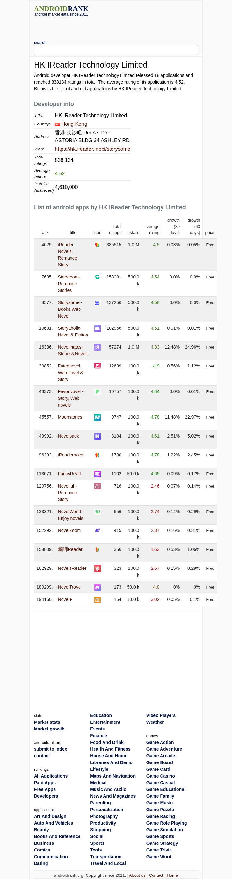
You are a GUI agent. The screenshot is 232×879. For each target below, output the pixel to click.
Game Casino (160, 775)
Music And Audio (108, 789)
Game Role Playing (166, 823)
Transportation (105, 856)
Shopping (100, 829)
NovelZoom (69, 530)
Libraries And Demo (111, 762)
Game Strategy (162, 843)
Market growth (49, 728)
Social (96, 836)
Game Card (158, 769)
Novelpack (68, 436)
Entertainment (105, 722)
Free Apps (45, 789)
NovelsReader (72, 568)
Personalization (106, 809)
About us (137, 875)
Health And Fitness (110, 749)
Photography (104, 816)
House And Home (108, 755)
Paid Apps (45, 782)
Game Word (158, 856)
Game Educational (166, 789)
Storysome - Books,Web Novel (70, 309)
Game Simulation (164, 829)
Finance (98, 735)
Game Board (159, 762)
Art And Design (50, 816)
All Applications (51, 775)
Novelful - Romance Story (67, 492)
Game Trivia (159, 849)
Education (101, 715)
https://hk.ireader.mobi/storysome (92, 149)
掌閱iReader (70, 549)
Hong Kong (74, 124)
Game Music (159, 802)
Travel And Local (108, 863)
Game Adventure (164, 749)
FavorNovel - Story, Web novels (71, 398)
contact (42, 755)
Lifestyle (99, 769)
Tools (96, 849)
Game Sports (160, 836)
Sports (97, 843)
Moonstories (70, 417)
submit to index (50, 749)
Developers (46, 796)
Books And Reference (57, 836)
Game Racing (160, 816)
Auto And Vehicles (53, 823)
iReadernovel (71, 454)
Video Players (161, 715)
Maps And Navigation (113, 775)
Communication (51, 856)
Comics (42, 849)
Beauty (41, 829)
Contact (156, 875)
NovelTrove (69, 587)
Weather (155, 722)
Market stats (47, 722)
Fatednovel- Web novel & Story (70, 372)
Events (97, 728)
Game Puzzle (160, 809)
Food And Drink (106, 742)
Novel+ (65, 599)
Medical (98, 782)
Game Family (160, 796)
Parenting (100, 802)
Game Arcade (160, 755)
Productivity (103, 823)
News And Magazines (113, 796)
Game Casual (160, 782)
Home (172, 875)
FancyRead (69, 473)
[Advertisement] (116, 26)
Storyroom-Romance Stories (69, 283)
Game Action (160, 742)
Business (44, 843)
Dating (41, 863)
